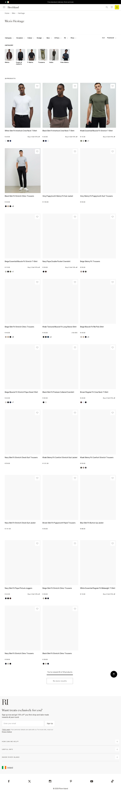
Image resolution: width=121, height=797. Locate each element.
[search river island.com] (107, 7)
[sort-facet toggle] (108, 38)
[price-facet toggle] (74, 38)
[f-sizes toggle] (49, 38)
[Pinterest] (70, 781)
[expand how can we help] (117, 741)
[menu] (4, 7)
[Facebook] (8, 781)
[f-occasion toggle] (20, 38)
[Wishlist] (37, 86)
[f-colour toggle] (30, 38)
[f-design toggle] (40, 38)
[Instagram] (50, 781)
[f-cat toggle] (9, 38)
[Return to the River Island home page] (15, 7)
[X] (29, 781)
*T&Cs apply (6, 729)
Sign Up (50, 723)
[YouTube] (91, 781)
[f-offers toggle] (57, 38)
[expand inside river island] (117, 757)
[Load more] (60, 681)
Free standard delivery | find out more (61, 2)
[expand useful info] (117, 749)
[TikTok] (112, 781)
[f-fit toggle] (66, 38)
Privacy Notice (7, 732)
